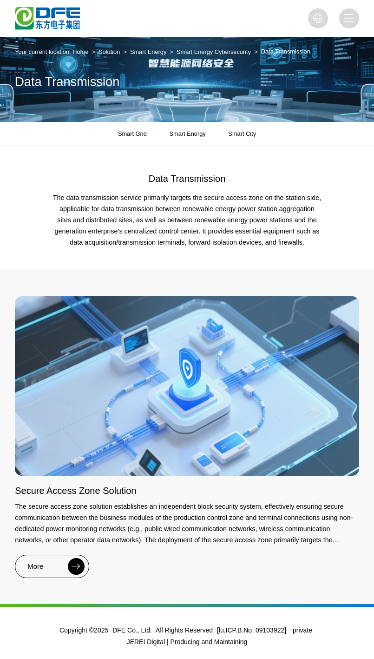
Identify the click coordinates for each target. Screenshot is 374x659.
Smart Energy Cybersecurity (214, 51)
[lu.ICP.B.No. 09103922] (251, 630)
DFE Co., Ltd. (132, 630)
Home (80, 51)
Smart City (242, 133)
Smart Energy (148, 51)
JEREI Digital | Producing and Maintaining (187, 642)
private (302, 630)
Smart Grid (132, 133)
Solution (109, 51)
